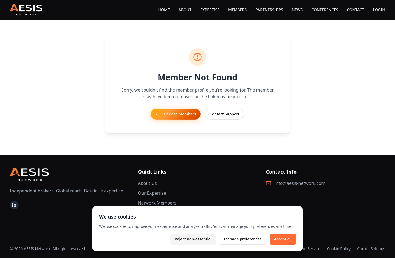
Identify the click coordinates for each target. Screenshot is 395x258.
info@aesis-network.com (300, 183)
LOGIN (379, 9)
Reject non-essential (193, 239)
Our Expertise (152, 193)
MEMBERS (237, 9)
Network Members (157, 203)
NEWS (297, 9)
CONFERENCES (324, 9)
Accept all (283, 239)
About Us (147, 183)
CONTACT (355, 9)
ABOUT (185, 9)
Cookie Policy (339, 248)
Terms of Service (305, 248)
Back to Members (175, 114)
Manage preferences (243, 239)
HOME (164, 9)
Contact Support (224, 114)
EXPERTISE (209, 9)
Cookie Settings (371, 248)
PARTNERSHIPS (269, 9)
